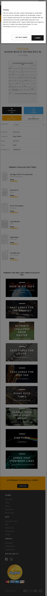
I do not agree (21, 37)
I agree (38, 38)
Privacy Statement (22, 26)
